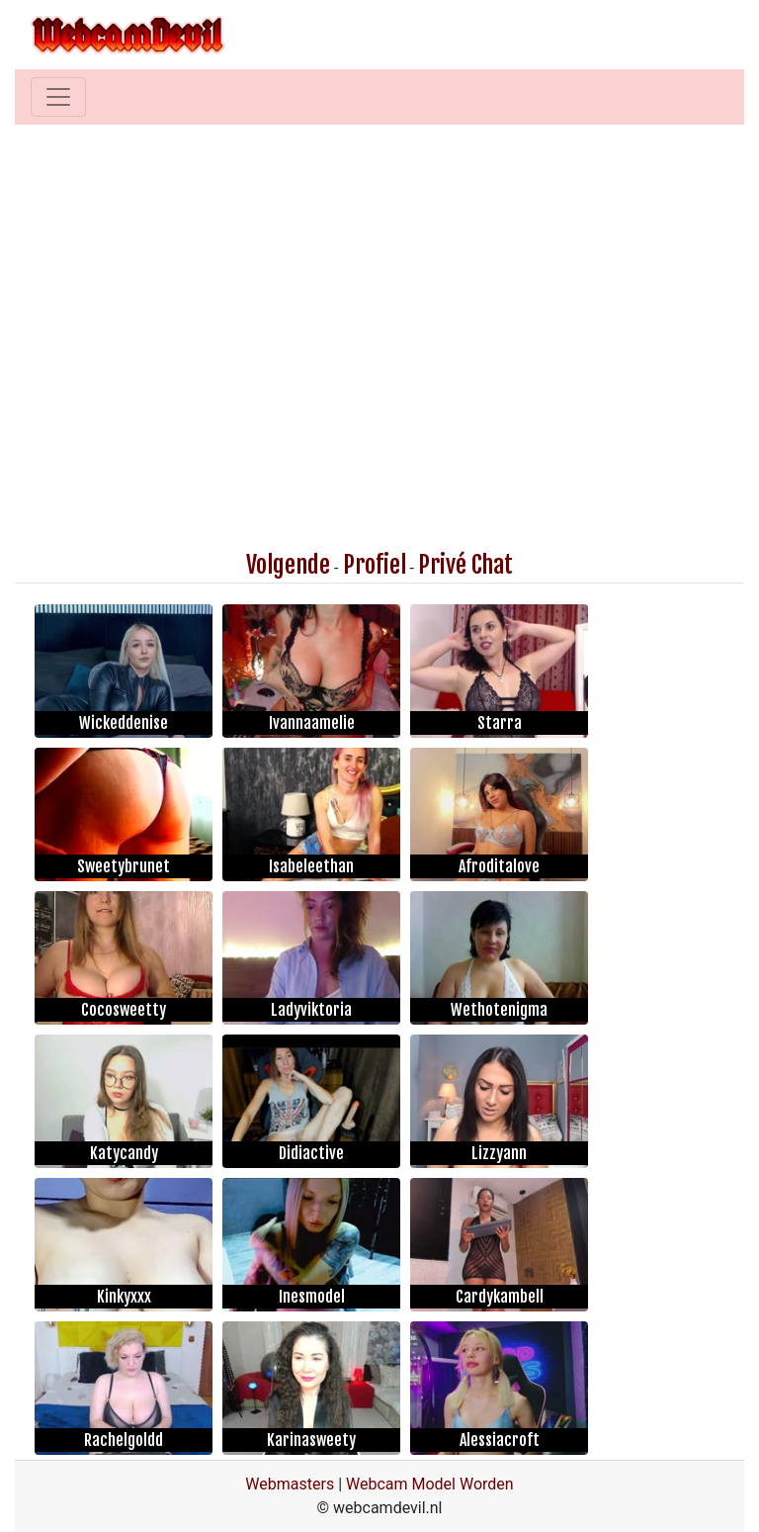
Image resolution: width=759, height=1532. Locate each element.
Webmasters (289, 1484)
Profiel (374, 565)
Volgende (288, 565)
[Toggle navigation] (58, 97)
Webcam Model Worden (430, 1484)
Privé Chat (465, 565)
